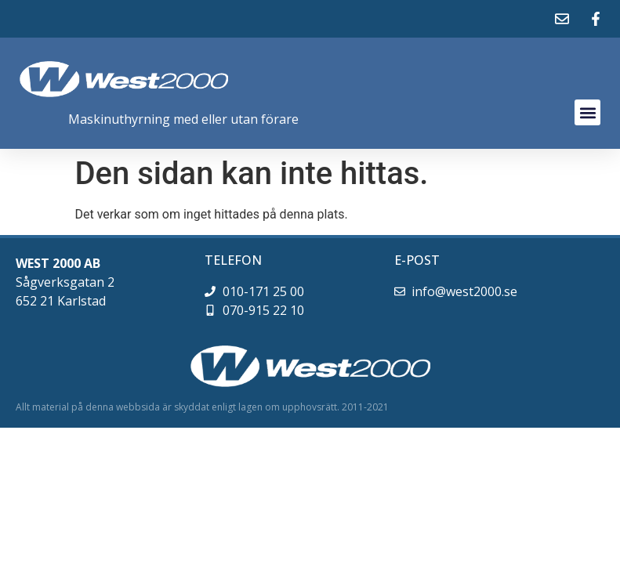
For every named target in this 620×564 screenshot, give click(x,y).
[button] (587, 112)
